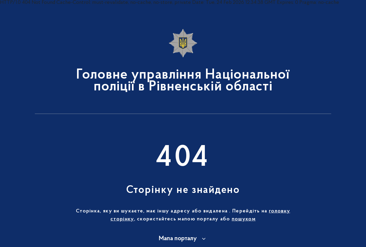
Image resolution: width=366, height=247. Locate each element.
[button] (183, 238)
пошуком (244, 219)
